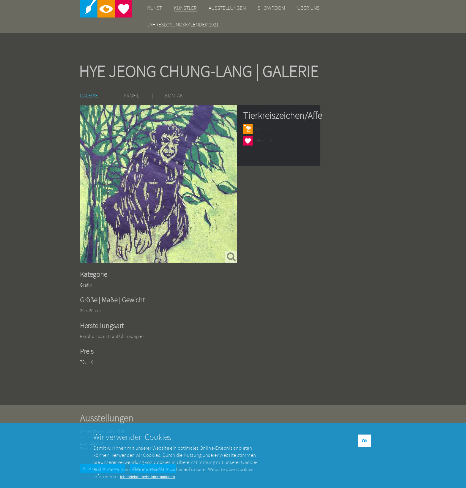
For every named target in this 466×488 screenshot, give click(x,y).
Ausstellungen (227, 8)
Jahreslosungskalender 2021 (182, 24)
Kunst (154, 8)
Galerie (89, 95)
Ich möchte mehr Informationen (147, 481)
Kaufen (262, 128)
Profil (131, 95)
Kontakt (175, 95)
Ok (365, 445)
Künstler (185, 8)
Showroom (271, 8)
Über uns (308, 8)
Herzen (248, 140)
